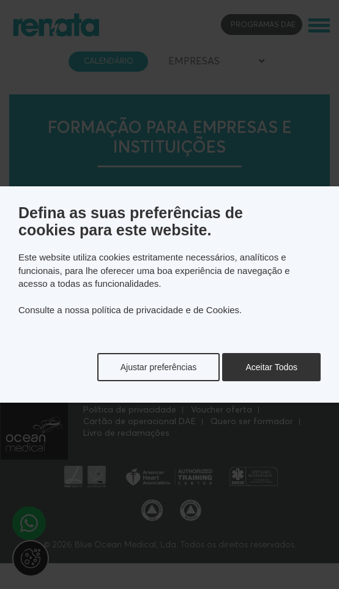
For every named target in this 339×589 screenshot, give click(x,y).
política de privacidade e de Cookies (165, 310)
